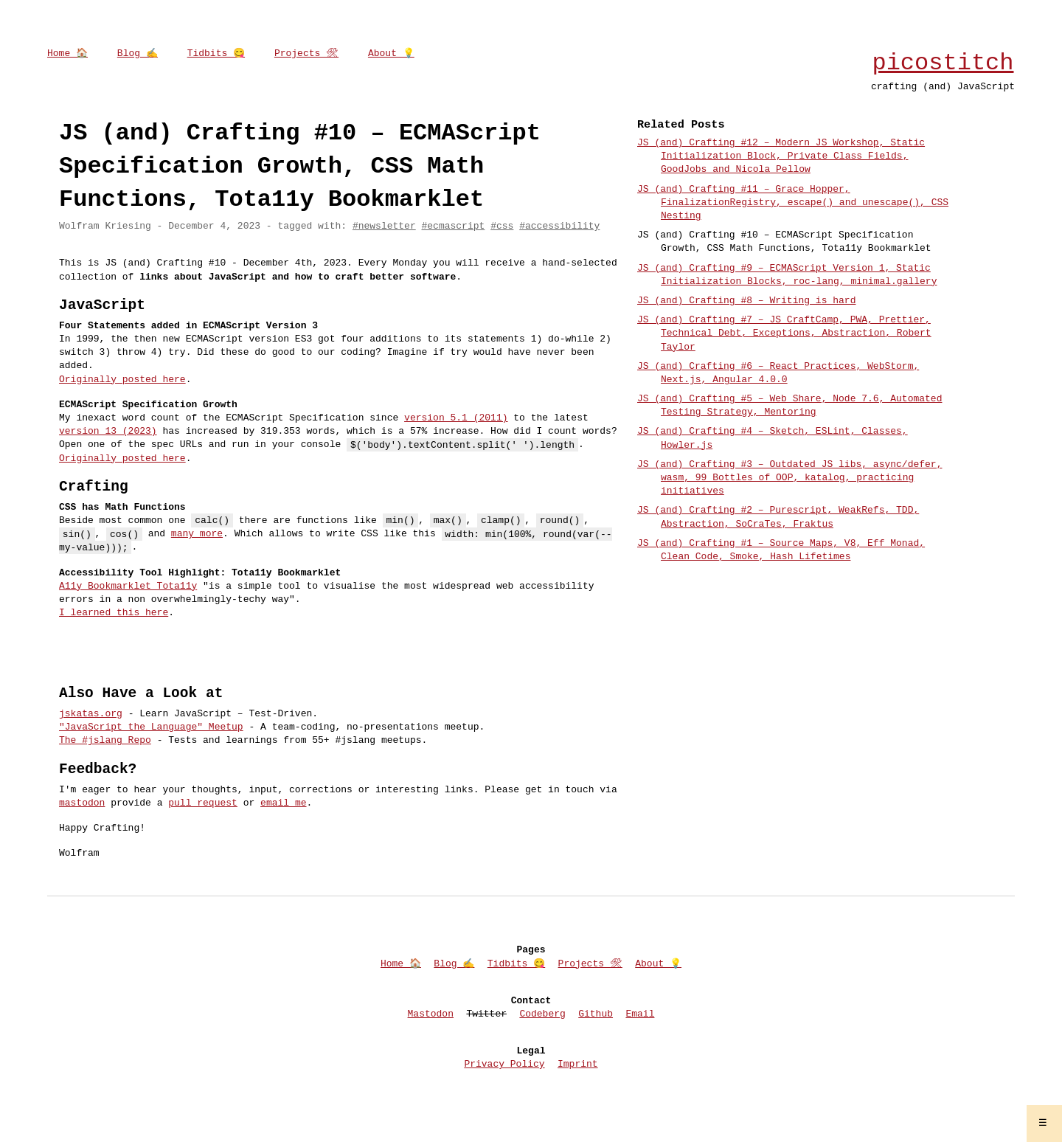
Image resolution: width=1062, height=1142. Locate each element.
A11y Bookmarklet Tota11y (128, 586)
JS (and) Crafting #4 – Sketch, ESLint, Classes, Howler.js (772, 438)
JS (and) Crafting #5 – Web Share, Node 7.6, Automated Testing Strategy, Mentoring (789, 405)
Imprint (578, 1064)
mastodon (82, 803)
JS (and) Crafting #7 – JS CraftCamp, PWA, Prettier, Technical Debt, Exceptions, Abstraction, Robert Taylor (784, 333)
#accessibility (559, 226)
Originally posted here (122, 380)
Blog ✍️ (137, 53)
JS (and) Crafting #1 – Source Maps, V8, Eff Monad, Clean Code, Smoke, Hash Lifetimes (781, 550)
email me (283, 803)
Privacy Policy (504, 1064)
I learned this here (113, 613)
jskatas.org (90, 714)
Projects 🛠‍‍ (306, 53)
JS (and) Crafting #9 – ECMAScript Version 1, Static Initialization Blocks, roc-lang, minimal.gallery (787, 275)
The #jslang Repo (105, 740)
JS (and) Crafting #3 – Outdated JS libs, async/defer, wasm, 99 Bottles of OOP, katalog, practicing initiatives (789, 478)
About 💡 (391, 53)
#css (501, 226)
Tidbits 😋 (216, 53)
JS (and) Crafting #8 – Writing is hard (746, 301)
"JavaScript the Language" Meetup (151, 727)
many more (197, 534)
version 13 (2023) (108, 431)
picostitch (942, 63)
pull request (202, 803)
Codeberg (542, 1014)
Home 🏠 (67, 53)
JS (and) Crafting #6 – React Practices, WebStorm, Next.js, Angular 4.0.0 (778, 373)
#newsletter (384, 226)
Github (595, 1014)
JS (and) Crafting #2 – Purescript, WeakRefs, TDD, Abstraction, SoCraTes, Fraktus (778, 517)
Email (639, 1014)
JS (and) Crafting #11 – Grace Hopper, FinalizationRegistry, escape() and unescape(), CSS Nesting (792, 203)
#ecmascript (453, 226)
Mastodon (431, 1014)
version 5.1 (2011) (455, 418)
